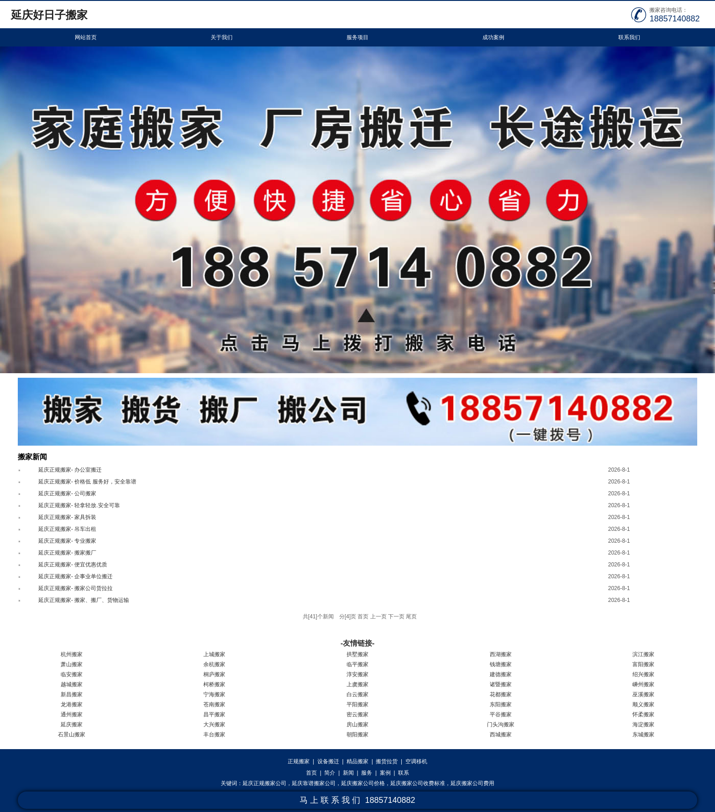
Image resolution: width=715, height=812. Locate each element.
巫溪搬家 (643, 694)
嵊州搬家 (643, 684)
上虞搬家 (357, 684)
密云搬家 (357, 714)
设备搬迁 (328, 761)
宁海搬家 (214, 694)
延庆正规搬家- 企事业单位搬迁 (75, 576)
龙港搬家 (72, 704)
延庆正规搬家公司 (264, 783)
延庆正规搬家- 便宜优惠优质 (72, 564)
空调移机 (416, 761)
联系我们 (629, 37)
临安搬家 (72, 674)
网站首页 (86, 37)
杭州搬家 (72, 654)
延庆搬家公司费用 (472, 783)
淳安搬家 (357, 674)
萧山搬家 (72, 664)
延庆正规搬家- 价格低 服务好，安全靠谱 (87, 481)
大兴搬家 (214, 724)
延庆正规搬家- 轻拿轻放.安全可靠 (79, 505)
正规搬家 (299, 761)
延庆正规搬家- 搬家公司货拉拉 (75, 588)
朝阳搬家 (357, 734)
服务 (366, 773)
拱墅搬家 (357, 654)
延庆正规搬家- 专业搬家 (67, 541)
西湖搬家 (501, 654)
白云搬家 (357, 694)
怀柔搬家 (643, 714)
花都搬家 (501, 694)
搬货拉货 (387, 761)
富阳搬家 (643, 664)
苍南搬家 (214, 704)
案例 (385, 773)
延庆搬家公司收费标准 (417, 783)
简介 (329, 773)
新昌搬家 (72, 694)
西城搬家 (501, 734)
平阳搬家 (357, 704)
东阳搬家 (501, 704)
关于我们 (222, 37)
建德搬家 (501, 674)
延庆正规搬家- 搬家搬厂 (67, 553)
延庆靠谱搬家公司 (314, 783)
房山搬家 (357, 724)
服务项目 (357, 37)
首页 (311, 773)
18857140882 (674, 18)
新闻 (348, 773)
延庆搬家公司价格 (363, 783)
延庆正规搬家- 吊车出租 (67, 529)
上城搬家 (214, 654)
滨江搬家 (643, 654)
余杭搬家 (214, 664)
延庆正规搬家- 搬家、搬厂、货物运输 (83, 600)
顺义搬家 (643, 704)
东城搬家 (643, 734)
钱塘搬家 (501, 664)
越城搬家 (72, 684)
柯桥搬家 (214, 684)
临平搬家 (357, 664)
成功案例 (493, 37)
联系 (403, 773)
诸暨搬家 (501, 684)
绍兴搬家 (643, 674)
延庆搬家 (72, 724)
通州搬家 (72, 714)
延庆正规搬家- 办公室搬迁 (70, 470)
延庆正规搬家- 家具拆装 (67, 517)
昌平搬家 (214, 714)
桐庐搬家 (214, 674)
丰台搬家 (214, 734)
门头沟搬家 (500, 724)
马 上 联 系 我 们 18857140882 (357, 800)
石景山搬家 (71, 734)
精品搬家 (357, 761)
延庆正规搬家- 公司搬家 (67, 493)
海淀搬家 (643, 724)
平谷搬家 (501, 714)
